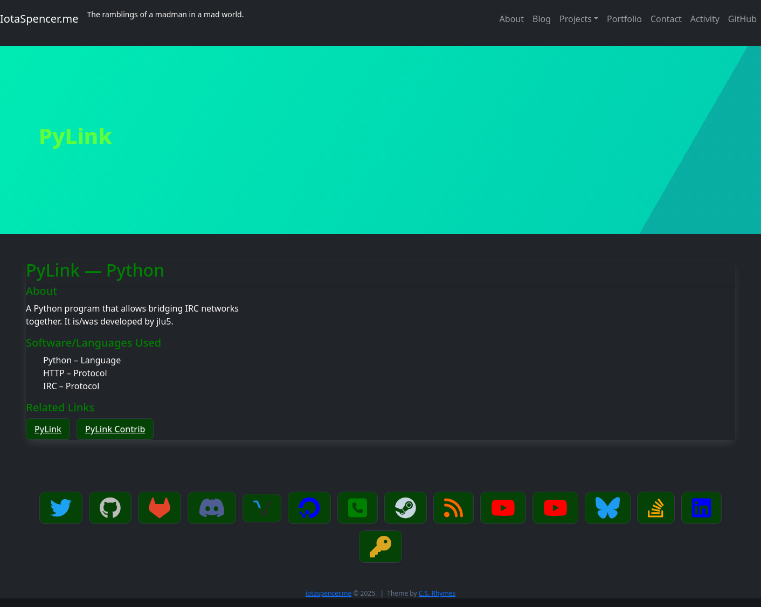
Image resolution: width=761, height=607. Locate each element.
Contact (666, 19)
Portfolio (624, 19)
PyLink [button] (47, 429)
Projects (575, 19)
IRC (50, 386)
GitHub (742, 19)
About (512, 19)
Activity (705, 19)
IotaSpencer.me (39, 18)
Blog (541, 19)
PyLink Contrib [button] (115, 429)
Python (57, 360)
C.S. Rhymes (437, 593)
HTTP (54, 373)
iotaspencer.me (329, 593)
